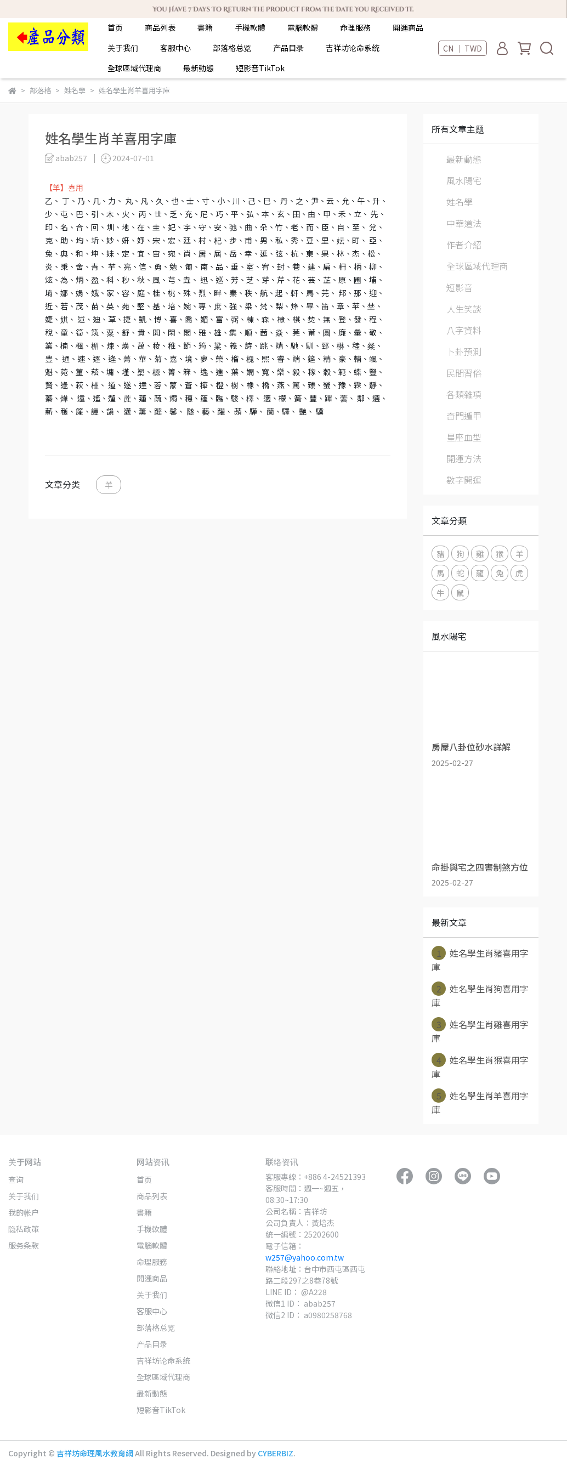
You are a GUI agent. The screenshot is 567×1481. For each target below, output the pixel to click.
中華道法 (463, 223)
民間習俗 (463, 372)
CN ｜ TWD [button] (462, 48)
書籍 (205, 27)
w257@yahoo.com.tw (304, 1257)
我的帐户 (23, 1212)
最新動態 (198, 68)
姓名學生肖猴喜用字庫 (480, 1066)
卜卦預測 (463, 351)
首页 (115, 27)
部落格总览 (232, 47)
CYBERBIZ (275, 1453)
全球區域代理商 (134, 68)
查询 (16, 1179)
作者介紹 (463, 244)
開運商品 (408, 27)
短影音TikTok (260, 68)
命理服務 (355, 27)
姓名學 (459, 201)
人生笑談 (463, 308)
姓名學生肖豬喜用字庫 (480, 959)
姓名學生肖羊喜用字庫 (480, 1102)
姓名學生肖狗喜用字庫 (480, 995)
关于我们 (122, 47)
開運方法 (463, 458)
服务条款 (23, 1245)
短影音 (459, 287)
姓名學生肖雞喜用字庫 (480, 1031)
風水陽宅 (463, 180)
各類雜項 (463, 394)
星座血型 (463, 437)
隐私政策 (23, 1228)
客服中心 (175, 47)
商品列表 (160, 27)
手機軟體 (250, 27)
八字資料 (463, 330)
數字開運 (463, 479)
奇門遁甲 (463, 415)
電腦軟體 (302, 27)
